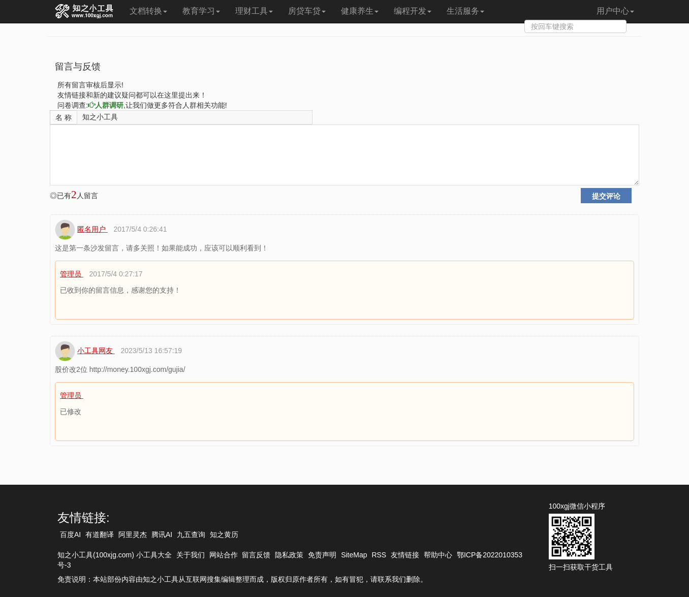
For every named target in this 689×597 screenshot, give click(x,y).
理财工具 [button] (254, 11)
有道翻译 (99, 534)
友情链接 (405, 555)
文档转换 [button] (148, 11)
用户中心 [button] (615, 11)
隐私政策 (289, 555)
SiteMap (354, 555)
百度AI (70, 534)
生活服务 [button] (465, 11)
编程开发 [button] (412, 11)
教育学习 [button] (201, 11)
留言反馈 (256, 555)
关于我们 (190, 555)
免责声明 (322, 555)
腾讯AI (161, 534)
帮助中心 (438, 555)
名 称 (63, 117)
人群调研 (105, 105)
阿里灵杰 (132, 534)
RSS (378, 555)
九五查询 (191, 534)
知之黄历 (224, 534)
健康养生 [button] (360, 11)
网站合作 (223, 555)
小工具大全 (154, 555)
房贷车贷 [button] (307, 11)
